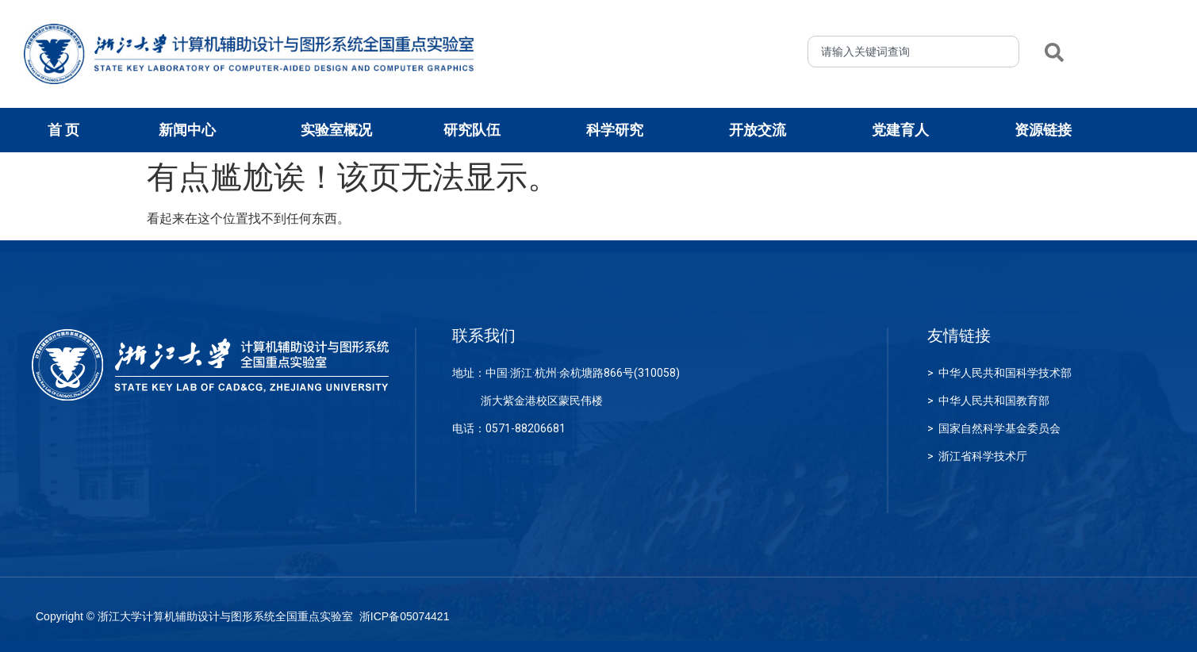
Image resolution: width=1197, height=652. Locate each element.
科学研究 (618, 129)
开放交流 (761, 129)
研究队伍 (475, 129)
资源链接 (1047, 129)
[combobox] (913, 51)
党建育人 (904, 129)
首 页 (63, 129)
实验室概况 (340, 129)
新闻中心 (191, 129)
